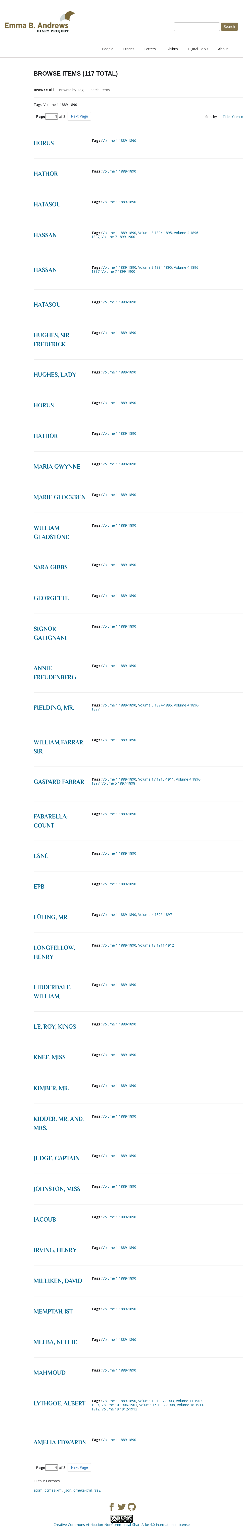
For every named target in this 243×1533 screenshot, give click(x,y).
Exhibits (172, 48)
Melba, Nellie (55, 1342)
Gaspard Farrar (59, 781)
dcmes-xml (53, 1490)
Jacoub (45, 1219)
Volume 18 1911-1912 (156, 945)
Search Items (99, 89)
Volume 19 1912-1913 (119, 1409)
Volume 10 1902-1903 (156, 1400)
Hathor (46, 173)
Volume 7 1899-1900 (118, 236)
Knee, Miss (50, 1057)
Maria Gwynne (57, 466)
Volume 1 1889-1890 (119, 140)
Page (47, 116)
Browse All (44, 89)
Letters (150, 48)
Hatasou (47, 204)
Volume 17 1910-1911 (156, 779)
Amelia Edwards (60, 1442)
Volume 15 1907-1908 (157, 1404)
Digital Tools (198, 48)
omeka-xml (82, 1490)
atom (38, 1490)
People (107, 48)
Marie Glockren (60, 497)
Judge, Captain (57, 1158)
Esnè (41, 855)
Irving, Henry (55, 1250)
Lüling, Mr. (51, 917)
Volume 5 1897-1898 (118, 783)
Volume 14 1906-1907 (119, 1404)
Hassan (45, 235)
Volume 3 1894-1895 (155, 232)
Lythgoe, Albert (60, 1403)
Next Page (79, 116)
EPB (39, 886)
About (223, 48)
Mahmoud (50, 1372)
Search (229, 26)
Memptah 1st (53, 1311)
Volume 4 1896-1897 (155, 914)
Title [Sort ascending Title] (226, 116)
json (67, 1490)
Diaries (128, 48)
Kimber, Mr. (51, 1088)
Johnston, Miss (57, 1188)
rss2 (97, 1490)
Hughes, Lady (55, 374)
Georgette (51, 598)
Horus (44, 143)
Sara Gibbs (51, 567)
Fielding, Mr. (54, 707)
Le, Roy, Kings (55, 1026)
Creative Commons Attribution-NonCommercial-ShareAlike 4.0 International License (122, 1524)
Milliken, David (58, 1280)
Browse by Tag (71, 89)
